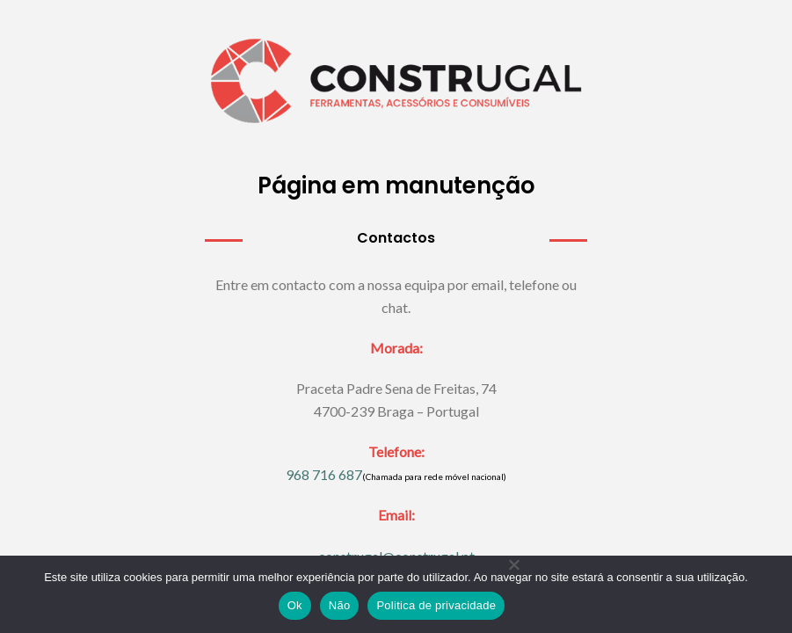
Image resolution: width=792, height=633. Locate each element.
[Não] (513, 601)
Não (340, 605)
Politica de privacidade (436, 605)
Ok (294, 605)
